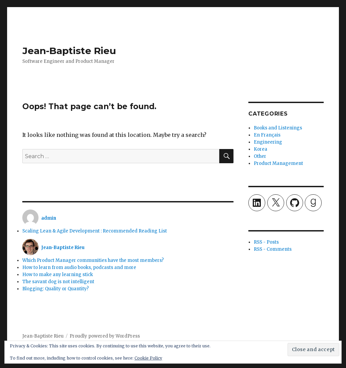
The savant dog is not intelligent (58, 282)
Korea (260, 149)
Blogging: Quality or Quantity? (55, 289)
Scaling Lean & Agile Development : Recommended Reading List (94, 231)
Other (260, 156)
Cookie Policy (148, 358)
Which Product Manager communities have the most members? (93, 260)
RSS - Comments (273, 249)
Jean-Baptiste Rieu (69, 50)
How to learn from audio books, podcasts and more (79, 267)
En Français (267, 135)
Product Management (278, 163)
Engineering (268, 142)
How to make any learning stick (57, 274)
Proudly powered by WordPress (105, 336)
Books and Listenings (278, 128)
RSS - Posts (266, 242)
